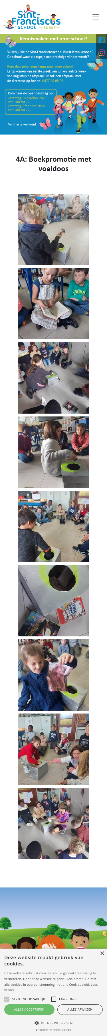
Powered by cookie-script (53, 1030)
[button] (53, 1023)
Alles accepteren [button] (29, 1009)
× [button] (102, 953)
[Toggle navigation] (96, 16)
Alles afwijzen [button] (80, 1009)
